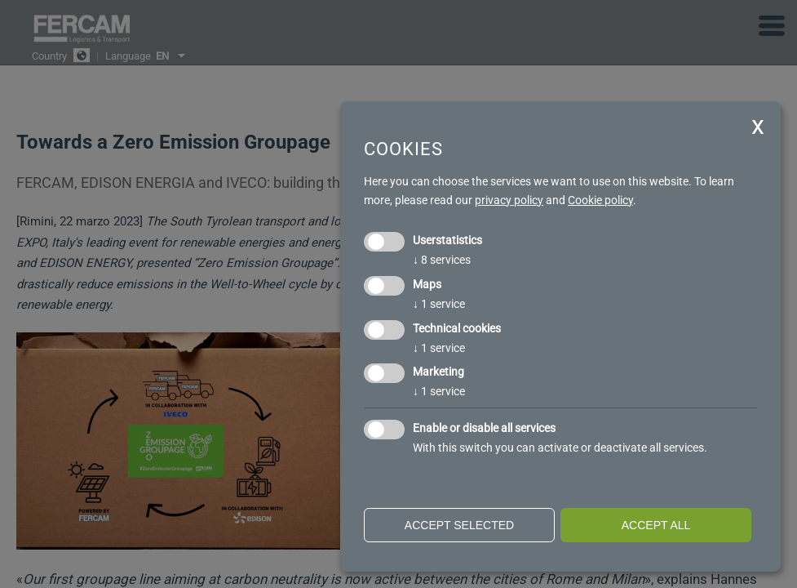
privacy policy (509, 200)
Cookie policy (600, 200)
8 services (442, 259)
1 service (439, 303)
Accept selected (459, 525)
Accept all (656, 525)
